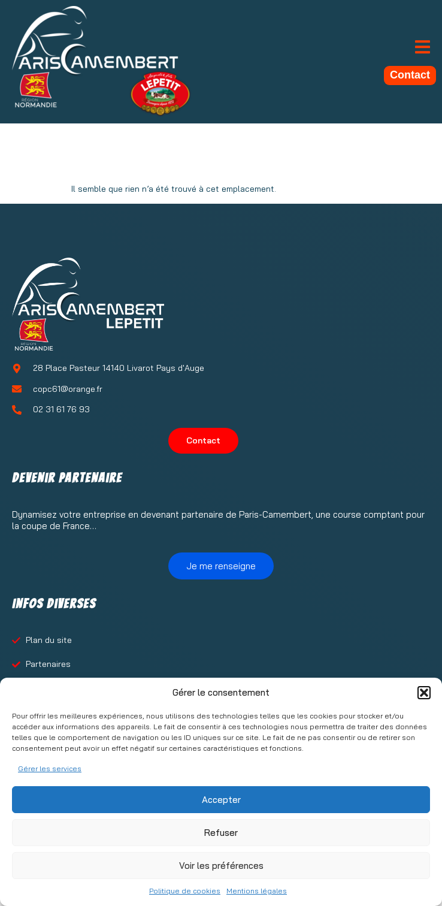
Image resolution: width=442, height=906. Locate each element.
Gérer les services (49, 768)
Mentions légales (256, 890)
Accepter (221, 799)
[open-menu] (422, 48)
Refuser (221, 832)
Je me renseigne (221, 566)
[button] (424, 693)
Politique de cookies (184, 890)
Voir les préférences (221, 865)
